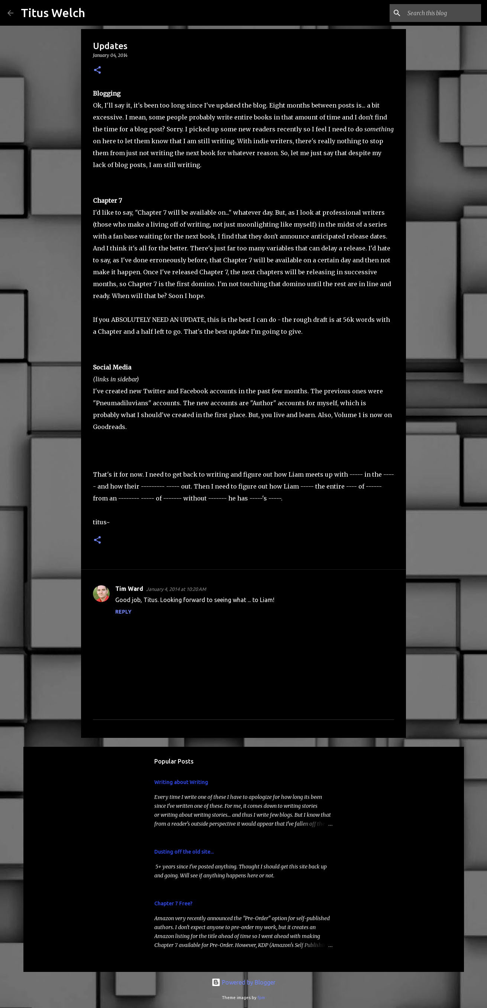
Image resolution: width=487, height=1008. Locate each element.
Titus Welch (53, 12)
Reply (123, 612)
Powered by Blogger (243, 982)
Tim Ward (129, 588)
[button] (97, 70)
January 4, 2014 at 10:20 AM (176, 589)
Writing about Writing (181, 782)
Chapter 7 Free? (173, 903)
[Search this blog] (442, 13)
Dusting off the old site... (184, 852)
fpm (261, 997)
